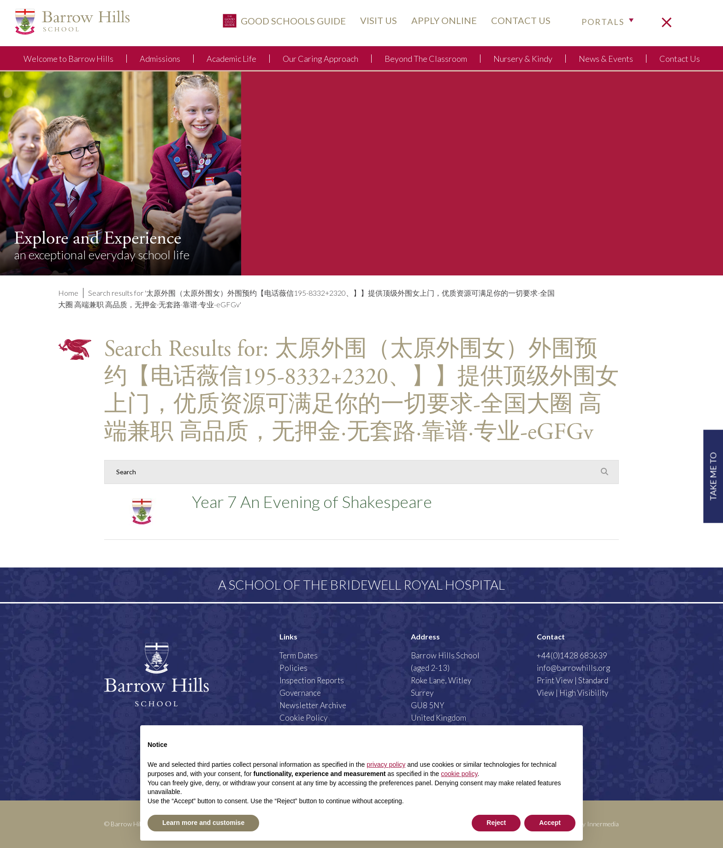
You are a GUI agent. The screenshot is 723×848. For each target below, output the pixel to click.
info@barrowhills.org (573, 668)
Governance (300, 693)
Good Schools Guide (281, 22)
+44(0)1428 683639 (572, 655)
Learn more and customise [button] (203, 822)
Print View (555, 680)
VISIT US (375, 21)
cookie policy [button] (459, 773)
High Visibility (583, 693)
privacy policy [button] (386, 764)
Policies (293, 668)
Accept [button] (550, 822)
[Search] (352, 472)
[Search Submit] (604, 471)
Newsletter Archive (312, 705)
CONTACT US (517, 21)
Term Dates (298, 655)
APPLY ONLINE (441, 21)
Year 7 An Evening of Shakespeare (312, 501)
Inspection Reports (311, 680)
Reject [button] (496, 822)
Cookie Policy (303, 718)
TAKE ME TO (713, 476)
